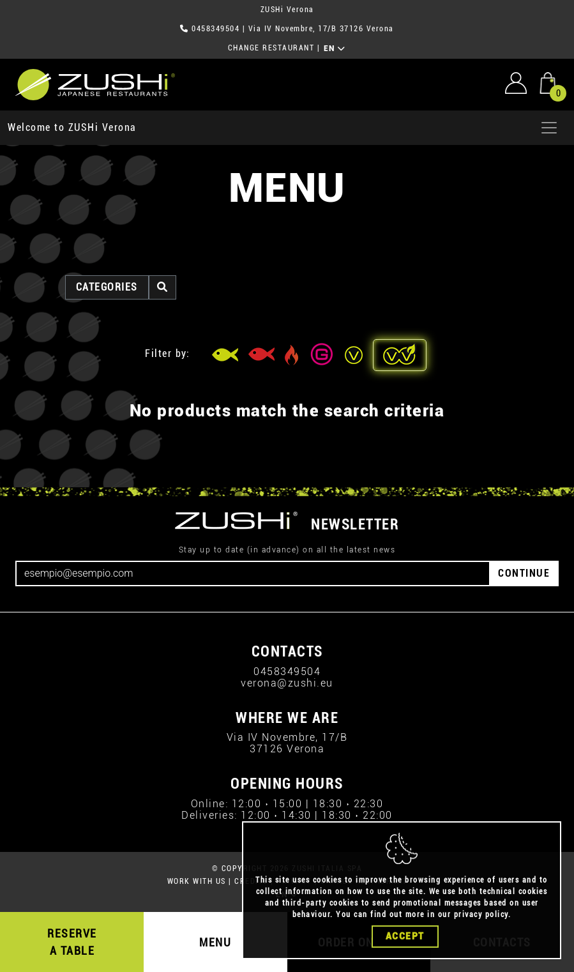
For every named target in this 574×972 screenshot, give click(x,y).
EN (335, 48)
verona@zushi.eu (287, 683)
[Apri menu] (549, 128)
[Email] (252, 573)
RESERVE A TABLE (72, 942)
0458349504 (215, 28)
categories (107, 287)
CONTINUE (524, 573)
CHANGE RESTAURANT (271, 47)
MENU (215, 942)
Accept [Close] (405, 936)
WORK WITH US (196, 881)
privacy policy (481, 914)
